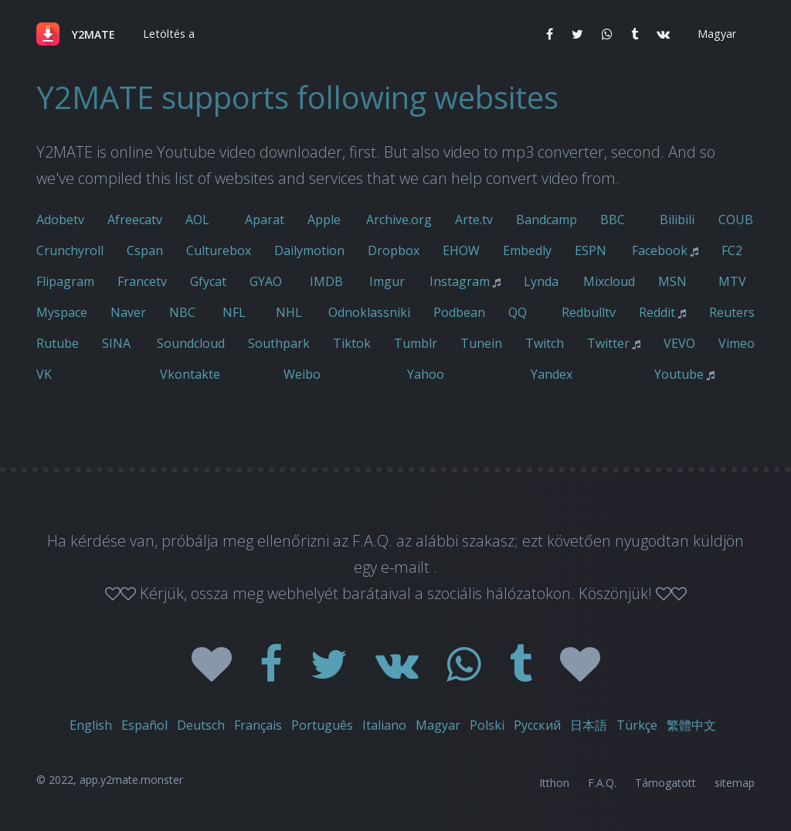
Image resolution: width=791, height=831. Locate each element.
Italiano (384, 725)
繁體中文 (691, 725)
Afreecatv (134, 219)
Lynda (541, 281)
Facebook (659, 250)
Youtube (679, 374)
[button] (167, 34)
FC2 (731, 250)
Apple (324, 219)
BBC (612, 219)
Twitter (608, 343)
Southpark (279, 343)
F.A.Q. (602, 782)
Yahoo (425, 374)
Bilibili (677, 219)
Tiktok (352, 343)
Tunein (481, 343)
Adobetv (60, 219)
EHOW (461, 250)
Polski (487, 725)
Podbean (459, 312)
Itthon (554, 782)
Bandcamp (546, 219)
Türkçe (636, 725)
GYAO (266, 281)
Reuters (732, 312)
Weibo (302, 374)
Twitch (544, 343)
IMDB (326, 281)
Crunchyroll (70, 250)
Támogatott (665, 782)
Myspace (61, 312)
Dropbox (393, 250)
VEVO (679, 343)
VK (44, 374)
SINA (116, 343)
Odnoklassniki (369, 312)
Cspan (145, 250)
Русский (537, 725)
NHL (289, 312)
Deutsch (201, 725)
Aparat (264, 219)
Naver (128, 312)
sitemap (735, 782)
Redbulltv (589, 312)
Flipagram (65, 281)
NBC (182, 312)
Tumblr (415, 343)
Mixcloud (609, 281)
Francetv (142, 281)
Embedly (527, 250)
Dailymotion (309, 250)
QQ (517, 312)
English (91, 725)
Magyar (438, 725)
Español (144, 725)
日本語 (588, 725)
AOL (197, 219)
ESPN (590, 250)
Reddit (657, 312)
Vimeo (736, 343)
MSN (672, 281)
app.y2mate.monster (131, 779)
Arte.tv (474, 219)
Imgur (387, 281)
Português (322, 725)
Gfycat (208, 281)
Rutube (57, 343)
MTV (732, 281)
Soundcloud (191, 343)
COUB (735, 219)
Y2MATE (93, 34)
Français (258, 725)
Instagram (459, 281)
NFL (234, 312)
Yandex (551, 374)
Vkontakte (190, 374)
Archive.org (399, 219)
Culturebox (218, 250)
